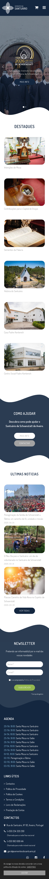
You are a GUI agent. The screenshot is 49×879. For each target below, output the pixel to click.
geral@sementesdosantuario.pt (22, 851)
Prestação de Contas (15, 810)
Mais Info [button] (24, 82)
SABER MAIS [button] (31, 867)
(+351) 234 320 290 (15, 831)
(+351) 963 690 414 (15, 841)
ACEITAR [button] (24, 873)
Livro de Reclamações (16, 804)
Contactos (10, 783)
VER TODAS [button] (24, 610)
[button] (3, 65)
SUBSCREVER (24, 687)
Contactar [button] (24, 443)
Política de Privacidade (32, 680)
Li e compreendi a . (24, 680)
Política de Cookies (14, 794)
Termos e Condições (15, 799)
